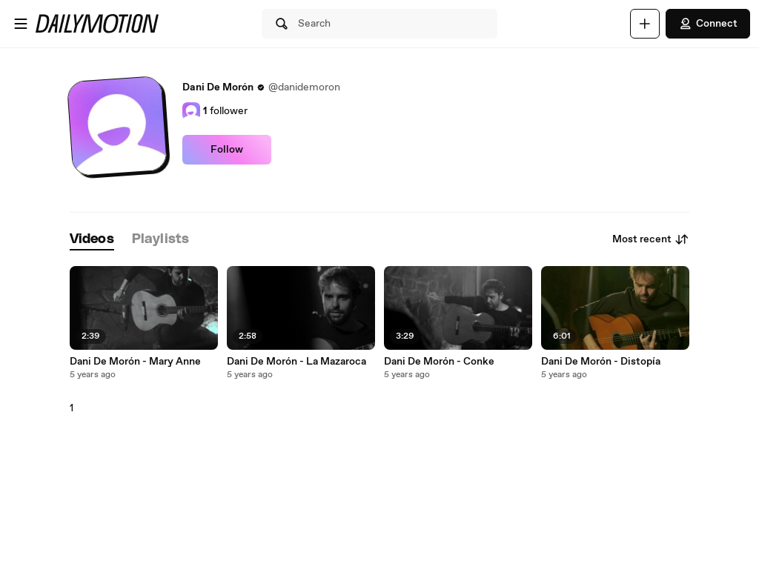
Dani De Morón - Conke (439, 362)
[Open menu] (21, 24)
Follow (227, 149)
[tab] (92, 239)
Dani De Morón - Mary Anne (135, 362)
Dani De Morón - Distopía (600, 362)
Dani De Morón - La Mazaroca (296, 362)
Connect (708, 23)
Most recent (650, 239)
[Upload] (645, 24)
